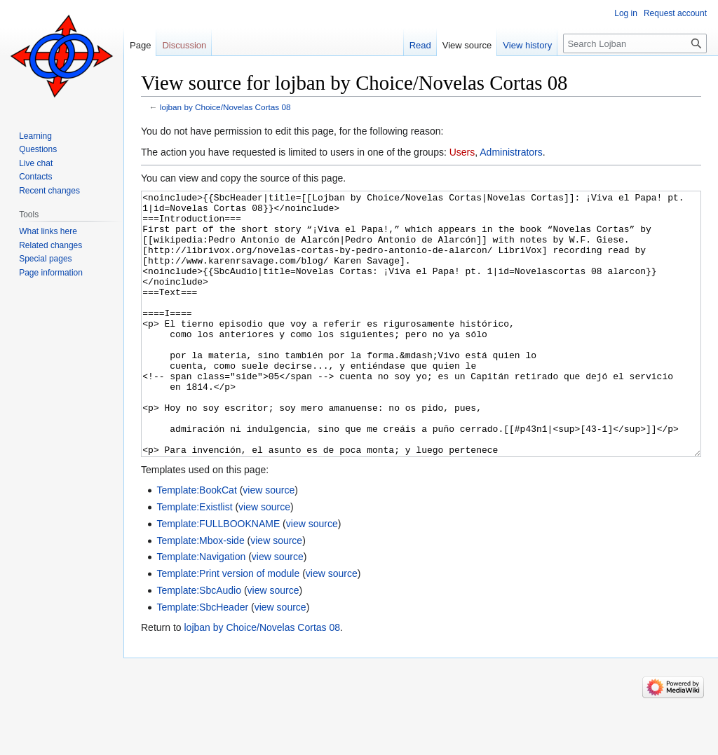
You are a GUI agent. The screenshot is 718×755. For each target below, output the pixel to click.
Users (462, 152)
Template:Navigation (200, 609)
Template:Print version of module (227, 626)
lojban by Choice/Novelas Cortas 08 (225, 106)
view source (268, 542)
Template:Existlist (194, 559)
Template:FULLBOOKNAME (218, 576)
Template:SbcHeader (202, 659)
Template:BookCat (196, 542)
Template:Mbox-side (200, 593)
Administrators (511, 152)
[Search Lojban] (635, 43)
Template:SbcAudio (198, 642)
